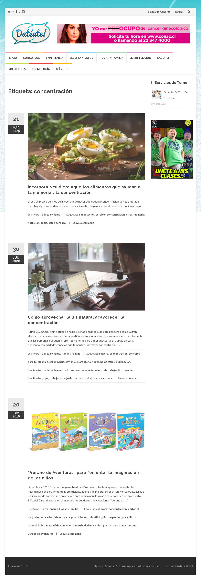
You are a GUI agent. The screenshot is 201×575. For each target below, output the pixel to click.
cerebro (101, 214)
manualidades (36, 525)
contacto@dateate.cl (178, 566)
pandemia (87, 370)
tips (45, 378)
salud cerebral (57, 222)
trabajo (53, 378)
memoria (139, 214)
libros (133, 517)
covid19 (70, 361)
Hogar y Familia (111, 58)
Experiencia (54, 58)
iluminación (123, 361)
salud (44, 222)
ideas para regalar (65, 517)
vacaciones (120, 525)
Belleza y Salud (81, 58)
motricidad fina (84, 525)
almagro (103, 353)
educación (46, 517)
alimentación (86, 214)
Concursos (31, 58)
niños (98, 525)
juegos (112, 517)
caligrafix (102, 508)
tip (119, 370)
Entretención (140, 58)
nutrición (33, 222)
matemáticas (54, 525)
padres (107, 525)
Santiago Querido (159, 11)
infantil (93, 517)
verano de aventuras (40, 533)
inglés (103, 517)
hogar (95, 361)
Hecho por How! (18, 566)
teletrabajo (109, 370)
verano (132, 525)
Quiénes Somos (104, 566)
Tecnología (41, 69)
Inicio (12, 58)
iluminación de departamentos (47, 370)
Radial (179, 11)
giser (129, 214)
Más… (60, 69)
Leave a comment (83, 222)
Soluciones (17, 69)
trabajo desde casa (71, 378)
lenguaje (122, 517)
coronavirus (56, 361)
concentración (116, 214)
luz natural (73, 370)
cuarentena (83, 361)
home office (107, 361)
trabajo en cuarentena (98, 378)
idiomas (83, 517)
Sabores (163, 58)
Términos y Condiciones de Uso (139, 566)
